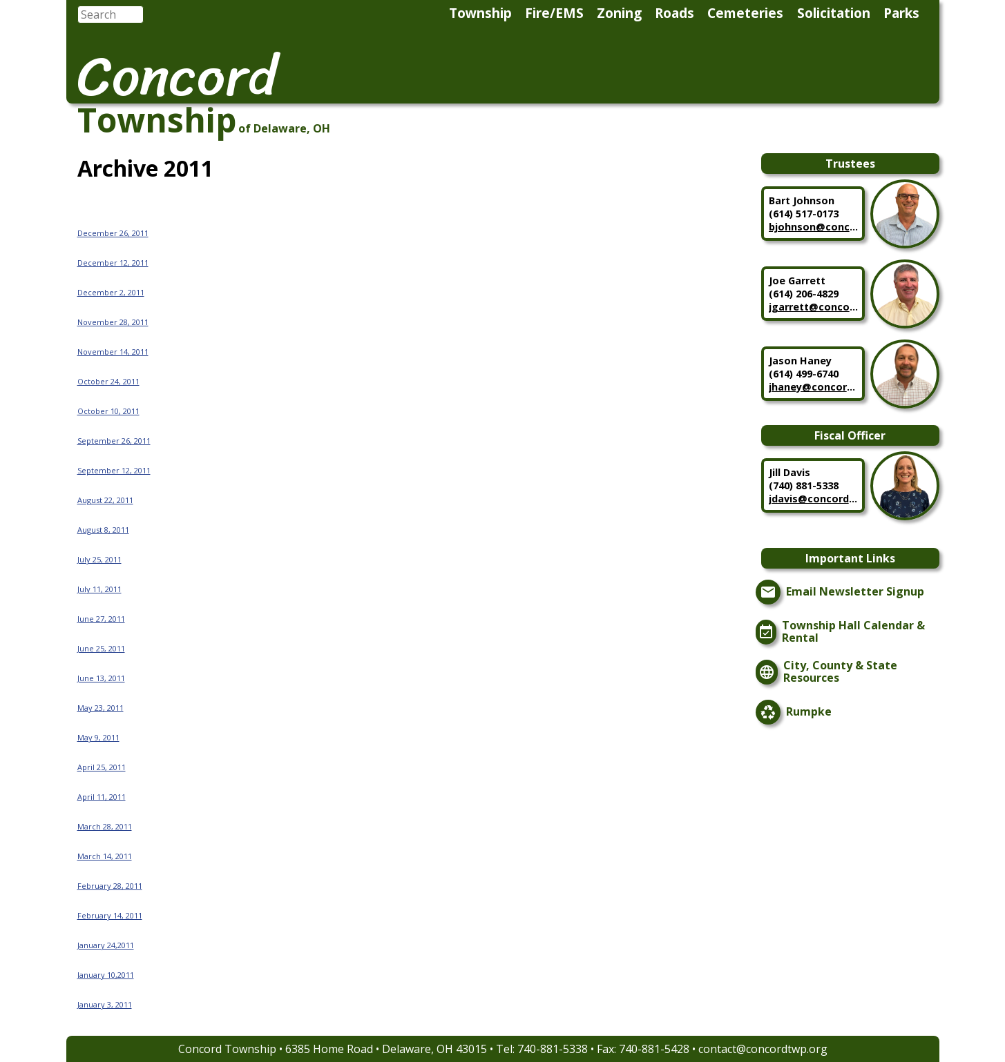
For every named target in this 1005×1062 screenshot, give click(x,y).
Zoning (619, 12)
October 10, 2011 (108, 411)
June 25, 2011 (101, 648)
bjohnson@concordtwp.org (814, 226)
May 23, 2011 (100, 707)
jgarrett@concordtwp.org (814, 306)
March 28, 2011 (104, 826)
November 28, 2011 (113, 322)
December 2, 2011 (110, 292)
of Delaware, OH (284, 128)
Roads (674, 12)
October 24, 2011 (108, 381)
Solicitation (833, 12)
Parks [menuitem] (901, 12)
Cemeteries (745, 12)
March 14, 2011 (104, 856)
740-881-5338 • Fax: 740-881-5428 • (607, 1048)
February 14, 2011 (109, 915)
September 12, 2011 (114, 470)
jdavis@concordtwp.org (814, 498)
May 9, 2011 (98, 737)
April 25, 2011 (101, 767)
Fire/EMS (554, 12)
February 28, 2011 (109, 886)
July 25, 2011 (99, 559)
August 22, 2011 (105, 500)
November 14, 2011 (113, 351)
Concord (177, 76)
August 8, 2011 (103, 529)
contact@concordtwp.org (762, 1048)
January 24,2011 (105, 945)
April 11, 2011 (101, 796)
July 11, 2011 (99, 589)
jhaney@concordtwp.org (814, 386)
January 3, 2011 (104, 1004)
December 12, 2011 (113, 262)
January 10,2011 (105, 975)
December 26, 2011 (113, 233)
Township (480, 12)
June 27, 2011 (101, 618)
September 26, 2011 (114, 440)
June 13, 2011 (101, 678)
